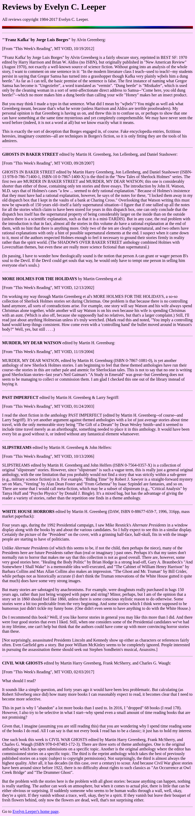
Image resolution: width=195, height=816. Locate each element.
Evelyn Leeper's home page (36, 811)
